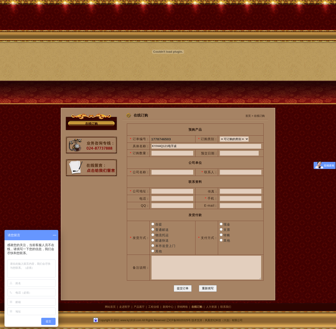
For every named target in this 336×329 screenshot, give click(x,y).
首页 (248, 115)
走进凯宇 (124, 306)
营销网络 (182, 306)
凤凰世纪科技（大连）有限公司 (224, 320)
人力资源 (211, 306)
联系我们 (225, 306)
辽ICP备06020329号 (178, 320)
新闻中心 (168, 306)
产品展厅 (139, 306)
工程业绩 (153, 306)
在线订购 (91, 124)
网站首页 (110, 306)
